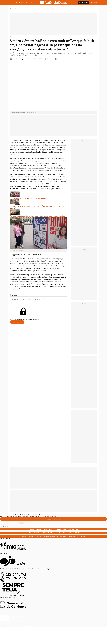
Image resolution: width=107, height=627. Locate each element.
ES (32, 2)
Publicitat (72, 536)
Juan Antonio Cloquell (18, 59)
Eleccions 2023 (26, 299)
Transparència (81, 536)
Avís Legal (39, 536)
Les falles (29, 532)
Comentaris (48, 59)
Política (12, 36)
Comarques (38, 529)
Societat (58, 529)
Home (11, 8)
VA (29, 2)
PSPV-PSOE (15, 299)
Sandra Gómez (39, 299)
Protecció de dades (49, 536)
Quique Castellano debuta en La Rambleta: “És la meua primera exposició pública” (37, 207)
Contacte (24, 536)
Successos (71, 529)
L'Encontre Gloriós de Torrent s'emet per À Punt (28, 198)
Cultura (64, 529)
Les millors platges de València (62, 532)
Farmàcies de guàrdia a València (43, 532)
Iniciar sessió (17, 322)
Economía (51, 529)
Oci (77, 529)
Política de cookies (62, 536)
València (31, 529)
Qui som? (31, 536)
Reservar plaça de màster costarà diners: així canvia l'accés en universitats (37, 216)
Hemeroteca (77, 532)
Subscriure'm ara (53, 519)
